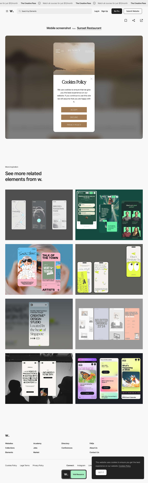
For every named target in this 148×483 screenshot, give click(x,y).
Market (36, 452)
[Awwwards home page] (66, 474)
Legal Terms (25, 465)
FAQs (92, 443)
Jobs (35, 448)
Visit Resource (78, 474)
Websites (9, 443)
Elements (9, 452)
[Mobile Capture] (39, 269)
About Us (93, 448)
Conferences (67, 448)
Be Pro (116, 11)
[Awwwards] (12, 11)
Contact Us (94, 452)
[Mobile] (39, 215)
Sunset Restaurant (89, 28)
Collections (10, 448)
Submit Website (132, 11)
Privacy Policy (38, 465)
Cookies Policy (11, 465)
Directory (65, 443)
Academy (37, 443)
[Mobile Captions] (109, 215)
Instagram (81, 465)
